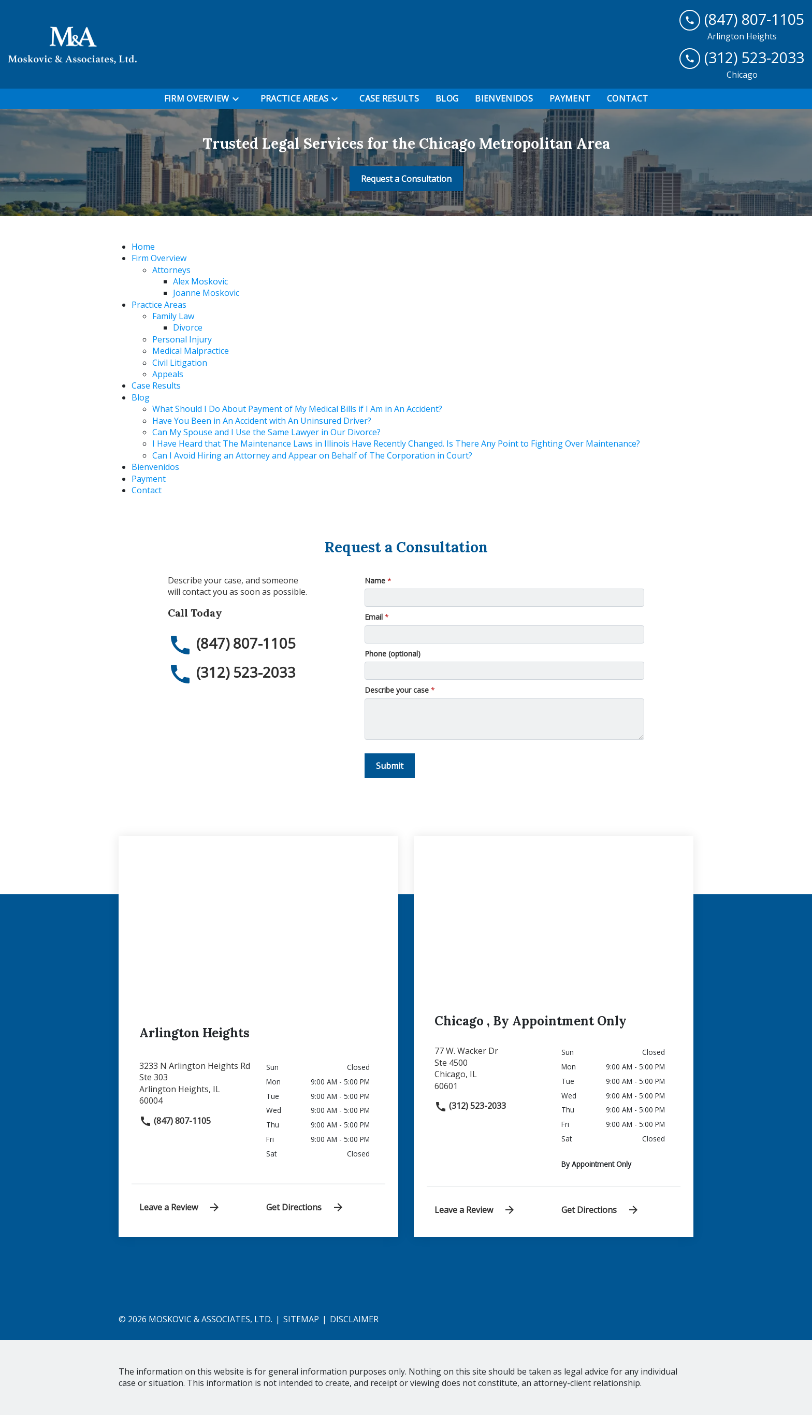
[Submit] (390, 765)
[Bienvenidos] (504, 98)
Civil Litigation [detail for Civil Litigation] (179, 362)
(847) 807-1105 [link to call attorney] (175, 1120)
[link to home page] (72, 44)
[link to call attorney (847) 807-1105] (741, 19)
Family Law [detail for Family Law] (173, 316)
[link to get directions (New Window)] (195, 1087)
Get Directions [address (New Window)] (305, 1207)
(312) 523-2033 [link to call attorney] (470, 1105)
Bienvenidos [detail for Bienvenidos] (155, 467)
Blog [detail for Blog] (141, 397)
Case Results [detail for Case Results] (156, 385)
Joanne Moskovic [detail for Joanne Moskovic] (206, 292)
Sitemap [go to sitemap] (301, 1319)
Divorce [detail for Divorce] (187, 327)
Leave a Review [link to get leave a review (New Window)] (180, 1207)
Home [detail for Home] (143, 246)
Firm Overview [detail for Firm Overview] (159, 258)
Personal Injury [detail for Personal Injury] (182, 339)
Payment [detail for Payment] (149, 478)
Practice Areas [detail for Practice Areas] (159, 304)
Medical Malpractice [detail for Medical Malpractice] (190, 350)
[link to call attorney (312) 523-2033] (741, 58)
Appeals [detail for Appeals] (167, 374)
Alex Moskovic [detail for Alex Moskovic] (200, 281)
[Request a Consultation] (406, 178)
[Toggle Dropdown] (238, 98)
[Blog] (446, 98)
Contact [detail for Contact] (147, 490)
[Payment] (569, 98)
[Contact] (627, 98)
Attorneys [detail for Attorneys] (171, 270)
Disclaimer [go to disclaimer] (354, 1319)
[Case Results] (389, 98)
